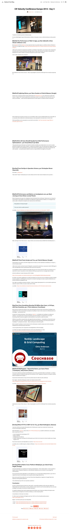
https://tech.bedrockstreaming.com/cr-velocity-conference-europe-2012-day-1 (31, 503)
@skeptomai (19, 172)
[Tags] (65, 2)
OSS (62, 2)
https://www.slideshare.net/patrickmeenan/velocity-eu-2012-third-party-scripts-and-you (34, 285)
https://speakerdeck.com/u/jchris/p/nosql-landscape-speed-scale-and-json (27, 331)
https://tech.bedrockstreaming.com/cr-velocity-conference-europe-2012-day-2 (31, 501)
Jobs (41, 2)
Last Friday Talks (46, 2)
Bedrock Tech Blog (9, 2)
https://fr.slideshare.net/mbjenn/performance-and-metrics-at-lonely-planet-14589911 (33, 210)
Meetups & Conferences (55, 2)
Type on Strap (38, 525)
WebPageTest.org (38, 95)
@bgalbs (16, 45)
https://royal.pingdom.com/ (17, 497)
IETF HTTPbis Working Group (34, 430)
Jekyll (33, 525)
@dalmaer (24, 45)
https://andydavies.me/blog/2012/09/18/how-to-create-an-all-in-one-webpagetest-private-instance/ (31, 381)
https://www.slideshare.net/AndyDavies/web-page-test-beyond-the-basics (31, 383)
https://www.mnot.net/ (37, 441)
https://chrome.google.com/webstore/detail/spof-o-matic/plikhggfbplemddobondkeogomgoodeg (31, 275)
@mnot (21, 430)
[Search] (63, 2)
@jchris (34, 314)
